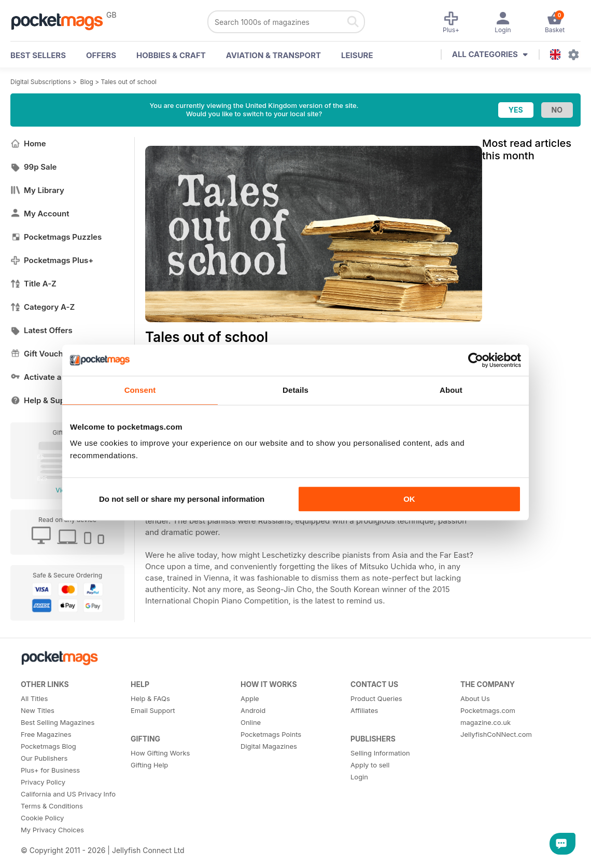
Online (251, 722)
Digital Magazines (269, 746)
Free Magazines (46, 734)
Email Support (153, 710)
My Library (37, 190)
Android (253, 710)
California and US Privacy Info (68, 794)
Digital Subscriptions (40, 82)
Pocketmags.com (487, 710)
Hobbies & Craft (171, 55)
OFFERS (101, 55)
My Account (39, 213)
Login (359, 777)
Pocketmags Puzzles (56, 237)
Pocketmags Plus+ (51, 260)
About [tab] (451, 390)
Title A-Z (33, 284)
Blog (86, 82)
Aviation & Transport (273, 55)
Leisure (357, 55)
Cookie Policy (42, 818)
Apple (250, 698)
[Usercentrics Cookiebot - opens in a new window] (475, 360)
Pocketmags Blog (48, 746)
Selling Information (380, 753)
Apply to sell (369, 765)
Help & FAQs (150, 698)
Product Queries (376, 698)
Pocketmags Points (271, 734)
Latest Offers (41, 330)
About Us (475, 698)
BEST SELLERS (38, 55)
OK (409, 499)
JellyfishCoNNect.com (496, 734)
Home (28, 143)
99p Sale (33, 167)
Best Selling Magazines (57, 722)
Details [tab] (295, 390)
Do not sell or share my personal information (181, 499)
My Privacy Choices (52, 830)
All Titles (34, 698)
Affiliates (364, 710)
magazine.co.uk (485, 722)
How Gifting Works (160, 753)
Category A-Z (42, 307)
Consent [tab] (140, 390)
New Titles (37, 710)
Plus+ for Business (50, 770)
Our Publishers (44, 758)
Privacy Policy (43, 782)
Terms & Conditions (52, 806)
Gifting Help (149, 765)
